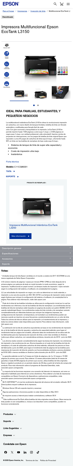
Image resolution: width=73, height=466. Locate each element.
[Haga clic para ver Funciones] (6, 75)
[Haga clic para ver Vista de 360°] (6, 46)
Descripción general (11, 248)
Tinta (8, 171)
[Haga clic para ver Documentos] (6, 84)
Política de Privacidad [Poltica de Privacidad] (48, 460)
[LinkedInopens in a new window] (25, 452)
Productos (9, 414)
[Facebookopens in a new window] (5, 452)
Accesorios (7, 259)
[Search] (55, 4)
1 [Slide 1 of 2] (34, 105)
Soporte (10, 176)
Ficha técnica (12, 161)
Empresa (9, 435)
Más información (19, 236)
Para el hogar (8, 11)
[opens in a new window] (37, 452)
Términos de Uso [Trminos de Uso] (32, 460)
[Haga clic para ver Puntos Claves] (6, 55)
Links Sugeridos (12, 428)
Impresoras (22, 11)
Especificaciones (10, 253)
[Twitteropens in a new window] (12, 452)
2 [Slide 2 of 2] (38, 105)
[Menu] (68, 4)
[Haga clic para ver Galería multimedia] (6, 65)
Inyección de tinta (38, 11)
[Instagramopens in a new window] (31, 452)
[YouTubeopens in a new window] (18, 452)
